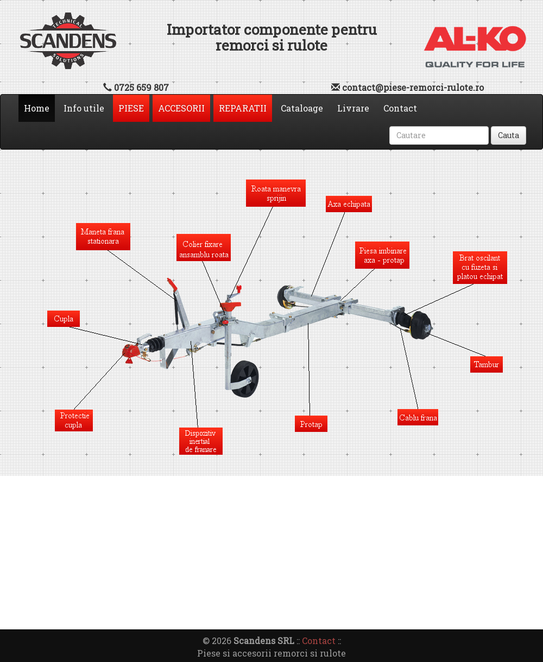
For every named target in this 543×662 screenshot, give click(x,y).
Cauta (508, 135)
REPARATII (243, 108)
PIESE (131, 108)
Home (39, 108)
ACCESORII (181, 108)
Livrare (353, 108)
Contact (400, 108)
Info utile (84, 108)
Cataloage (302, 108)
